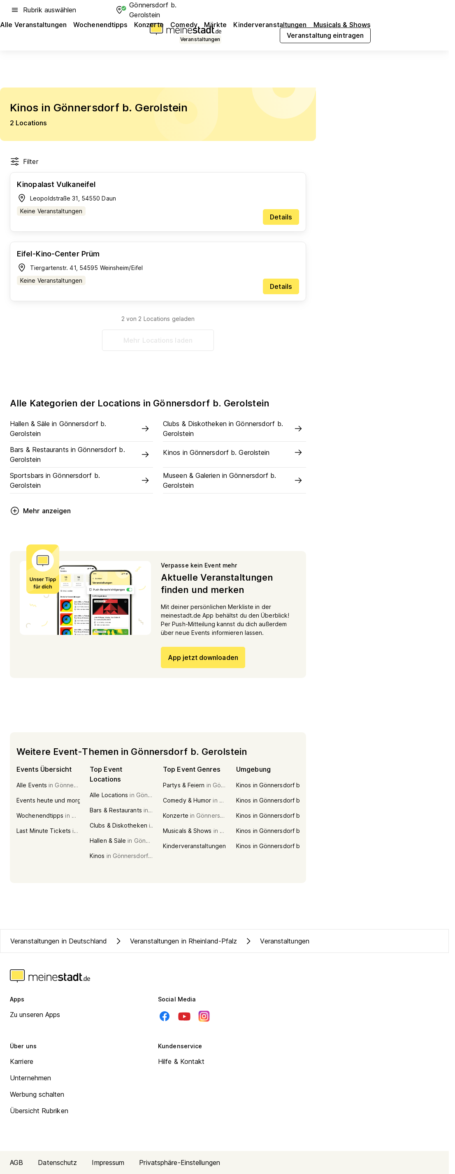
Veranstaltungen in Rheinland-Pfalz (175, 941)
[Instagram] (204, 1016)
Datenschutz (57, 1162)
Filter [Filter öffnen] (24, 161)
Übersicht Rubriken (39, 1111)
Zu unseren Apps (35, 1014)
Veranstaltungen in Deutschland (58, 941)
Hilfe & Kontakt (181, 1061)
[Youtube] (184, 1016)
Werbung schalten (37, 1094)
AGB (16, 1162)
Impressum (108, 1162)
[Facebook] (164, 1016)
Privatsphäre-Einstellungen (179, 1162)
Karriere (21, 1061)
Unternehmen (30, 1078)
